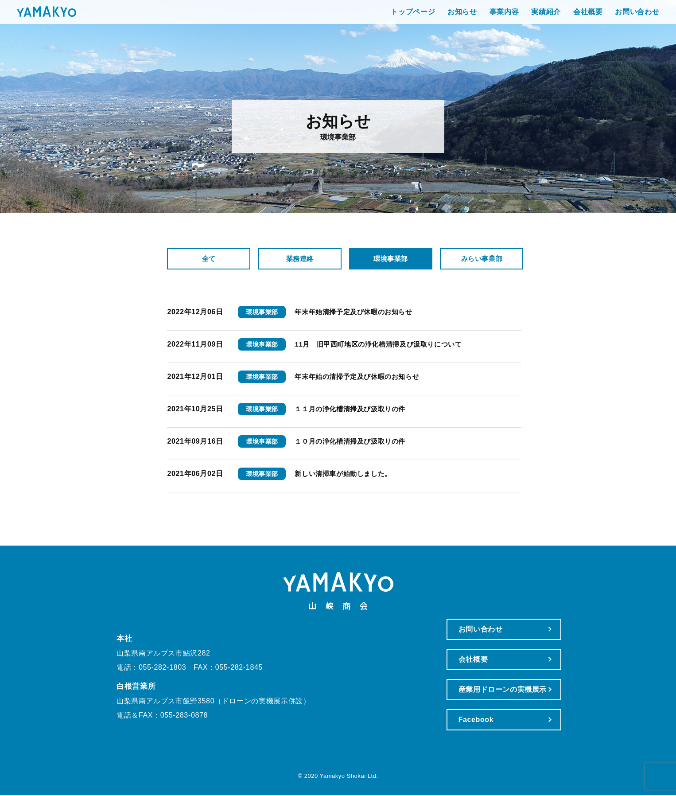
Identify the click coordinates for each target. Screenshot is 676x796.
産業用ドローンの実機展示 (491, 690)
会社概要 (543, 17)
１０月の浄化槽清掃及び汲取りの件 (353, 442)
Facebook (465, 720)
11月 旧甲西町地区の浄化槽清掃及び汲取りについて (384, 345)
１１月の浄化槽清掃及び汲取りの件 (353, 410)
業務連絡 (300, 259)
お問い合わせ (592, 17)
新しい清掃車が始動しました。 (346, 474)
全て (209, 259)
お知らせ (417, 17)
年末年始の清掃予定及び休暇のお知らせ (361, 377)
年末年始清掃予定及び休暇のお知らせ (357, 312)
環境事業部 (391, 259)
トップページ (368, 17)
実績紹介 (501, 17)
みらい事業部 (482, 259)
